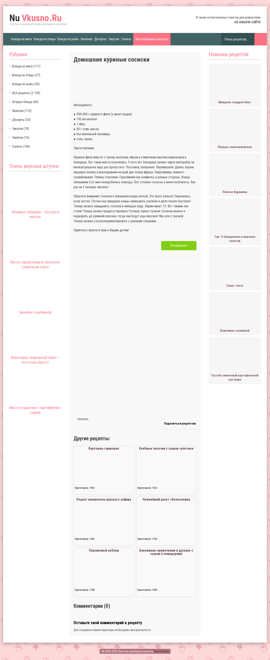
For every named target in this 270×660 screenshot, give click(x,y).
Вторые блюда (22, 102)
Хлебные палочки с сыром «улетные (166, 448)
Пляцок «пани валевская (235, 147)
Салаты (126, 39)
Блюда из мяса (21, 39)
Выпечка (86, 39)
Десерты (100, 39)
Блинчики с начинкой (234, 330)
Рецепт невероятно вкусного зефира (103, 499)
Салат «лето (234, 286)
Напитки (17, 138)
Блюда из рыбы (68, 39)
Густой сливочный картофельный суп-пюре (234, 377)
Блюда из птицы (45, 39)
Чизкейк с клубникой (35, 312)
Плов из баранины (235, 192)
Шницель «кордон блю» (234, 102)
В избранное (179, 246)
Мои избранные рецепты (151, 39)
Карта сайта (161, 651)
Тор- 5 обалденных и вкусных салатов (234, 239)
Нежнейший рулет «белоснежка (166, 499)
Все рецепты (21, 93)
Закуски (114, 39)
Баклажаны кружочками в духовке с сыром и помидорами (166, 552)
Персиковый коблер (104, 550)
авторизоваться (140, 630)
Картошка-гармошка (103, 448)
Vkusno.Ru (35, 18)
